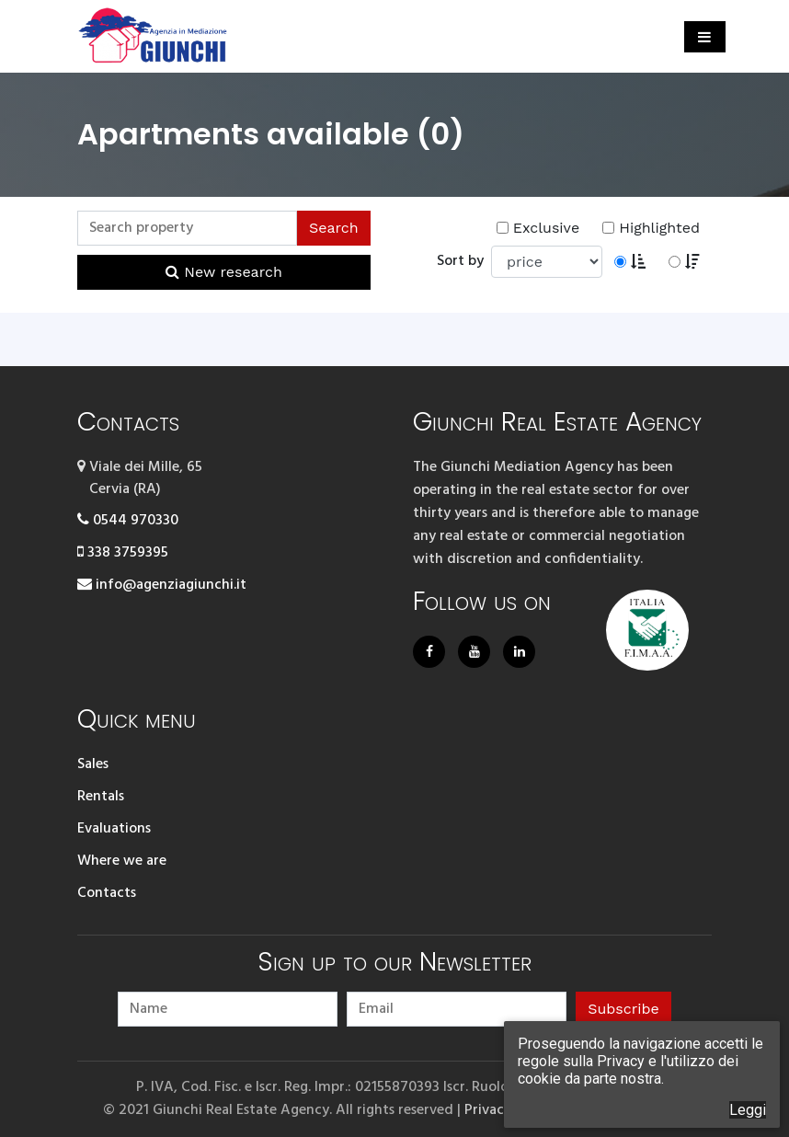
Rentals (100, 797)
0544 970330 (127, 521)
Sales (93, 764)
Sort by (464, 261)
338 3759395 (122, 553)
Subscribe (623, 1008)
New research (224, 272)
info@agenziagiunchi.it (161, 585)
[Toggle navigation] (705, 36)
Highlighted (651, 227)
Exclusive (538, 227)
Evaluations (114, 829)
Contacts (106, 893)
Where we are (121, 861)
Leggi (747, 1110)
